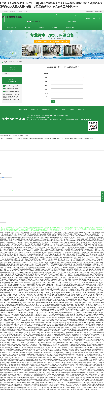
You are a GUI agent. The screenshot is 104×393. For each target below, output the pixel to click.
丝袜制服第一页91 (9, 377)
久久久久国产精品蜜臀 (47, 370)
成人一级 (63, 328)
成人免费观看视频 (9, 317)
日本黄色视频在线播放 (70, 298)
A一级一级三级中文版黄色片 (69, 362)
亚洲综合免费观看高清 (76, 262)
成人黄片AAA (77, 358)
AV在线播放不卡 (87, 255)
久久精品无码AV (52, 265)
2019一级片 (65, 383)
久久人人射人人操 (31, 300)
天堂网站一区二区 (60, 237)
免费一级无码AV (65, 377)
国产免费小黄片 (49, 368)
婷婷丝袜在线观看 (97, 292)
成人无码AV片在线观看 (69, 257)
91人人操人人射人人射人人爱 (21, 242)
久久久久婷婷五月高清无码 (32, 263)
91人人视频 (57, 353)
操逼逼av (81, 232)
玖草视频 (79, 352)
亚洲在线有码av (55, 315)
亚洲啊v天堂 (11, 273)
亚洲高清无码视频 (17, 265)
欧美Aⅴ (32, 335)
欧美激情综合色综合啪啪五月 (20, 285)
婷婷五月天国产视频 (53, 297)
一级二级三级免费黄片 (32, 337)
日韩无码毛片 (78, 348)
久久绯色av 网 (28, 252)
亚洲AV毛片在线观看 (13, 337)
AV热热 (59, 360)
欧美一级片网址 (8, 313)
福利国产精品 (6, 238)
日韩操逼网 (89, 360)
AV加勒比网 (84, 327)
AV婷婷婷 (25, 313)
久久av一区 (20, 307)
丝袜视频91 (17, 377)
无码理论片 (85, 372)
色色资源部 (52, 237)
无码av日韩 (95, 240)
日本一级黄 (90, 252)
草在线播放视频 (17, 237)
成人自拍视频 (21, 235)
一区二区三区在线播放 (66, 382)
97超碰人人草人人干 (26, 343)
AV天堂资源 (57, 377)
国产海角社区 (22, 255)
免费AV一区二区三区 (55, 287)
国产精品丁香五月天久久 (77, 237)
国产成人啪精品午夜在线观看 (41, 348)
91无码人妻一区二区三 (52, 375)
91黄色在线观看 (71, 288)
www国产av (93, 280)
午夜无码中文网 (64, 322)
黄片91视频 (38, 370)
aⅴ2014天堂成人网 (14, 275)
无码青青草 (78, 253)
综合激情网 (28, 293)
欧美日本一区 (54, 280)
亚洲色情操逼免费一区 (55, 383)
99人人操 (23, 283)
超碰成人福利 (93, 283)
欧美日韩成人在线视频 (49, 270)
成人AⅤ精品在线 (40, 317)
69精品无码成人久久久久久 (96, 298)
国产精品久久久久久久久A (28, 317)
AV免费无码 (46, 383)
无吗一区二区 (34, 243)
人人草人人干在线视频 (77, 297)
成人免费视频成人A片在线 (66, 347)
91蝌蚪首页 (35, 360)
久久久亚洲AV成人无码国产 (27, 297)
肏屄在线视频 (35, 315)
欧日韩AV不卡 (14, 352)
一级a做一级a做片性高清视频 (82, 385)
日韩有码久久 (14, 342)
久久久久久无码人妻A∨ (65, 252)
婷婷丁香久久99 (12, 245)
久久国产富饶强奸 (89, 237)
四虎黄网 (69, 273)
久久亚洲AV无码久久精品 (94, 357)
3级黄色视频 (66, 263)
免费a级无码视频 (7, 272)
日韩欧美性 (84, 268)
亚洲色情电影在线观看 (48, 342)
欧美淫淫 (21, 252)
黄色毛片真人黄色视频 (86, 295)
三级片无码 (50, 382)
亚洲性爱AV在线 (31, 378)
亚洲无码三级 (58, 263)
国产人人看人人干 (46, 372)
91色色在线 (96, 378)
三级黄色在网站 (45, 320)
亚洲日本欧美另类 (86, 240)
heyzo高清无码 (77, 335)
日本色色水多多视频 (7, 355)
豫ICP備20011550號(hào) (73, 119)
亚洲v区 (36, 292)
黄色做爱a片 (56, 268)
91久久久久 (68, 277)
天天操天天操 (16, 383)
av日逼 (96, 382)
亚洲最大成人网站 (75, 308)
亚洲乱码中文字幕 (97, 247)
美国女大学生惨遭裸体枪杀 (73, 328)
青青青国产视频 (43, 288)
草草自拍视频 (10, 363)
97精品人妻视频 (11, 293)
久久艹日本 (28, 318)
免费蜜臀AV (84, 235)
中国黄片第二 (33, 377)
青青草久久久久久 (28, 307)
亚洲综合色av (40, 328)
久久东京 (73, 388)
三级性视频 (42, 388)
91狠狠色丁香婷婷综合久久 (92, 290)
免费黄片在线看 (80, 288)
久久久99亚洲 (74, 245)
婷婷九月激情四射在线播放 (76, 330)
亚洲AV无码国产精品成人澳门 (67, 278)
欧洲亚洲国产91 (91, 262)
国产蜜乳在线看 (30, 273)
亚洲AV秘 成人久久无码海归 (19, 370)
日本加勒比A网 (52, 262)
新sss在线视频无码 (37, 373)
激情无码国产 (93, 328)
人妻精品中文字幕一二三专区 (11, 233)
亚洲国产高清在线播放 (20, 253)
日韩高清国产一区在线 (74, 267)
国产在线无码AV (37, 372)
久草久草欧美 (83, 377)
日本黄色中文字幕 (4, 247)
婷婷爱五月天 (93, 385)
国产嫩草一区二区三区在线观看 (53, 362)
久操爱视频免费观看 (53, 288)
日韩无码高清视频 (34, 375)
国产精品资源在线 (36, 272)
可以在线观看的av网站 (39, 368)
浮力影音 (42, 307)
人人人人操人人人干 (13, 252)
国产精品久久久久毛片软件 (46, 292)
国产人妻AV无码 (66, 310)
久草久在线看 (20, 280)
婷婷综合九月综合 (50, 305)
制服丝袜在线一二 (56, 307)
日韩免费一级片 (40, 300)
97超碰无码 (3, 293)
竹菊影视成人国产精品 (29, 232)
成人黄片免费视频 (82, 373)
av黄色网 (6, 275)
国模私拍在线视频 (56, 313)
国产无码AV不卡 (59, 298)
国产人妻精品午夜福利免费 (78, 270)
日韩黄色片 (50, 377)
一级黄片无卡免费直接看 (17, 243)
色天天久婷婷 (39, 340)
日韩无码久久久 (58, 385)
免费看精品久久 (16, 347)
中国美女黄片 (20, 315)
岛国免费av (44, 283)
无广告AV (36, 303)
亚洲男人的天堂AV (10, 267)
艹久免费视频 (17, 373)
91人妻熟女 (85, 233)
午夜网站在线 (10, 382)
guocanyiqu (64, 368)
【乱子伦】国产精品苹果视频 (52, 322)
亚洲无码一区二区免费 (65, 275)
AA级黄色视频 (73, 305)
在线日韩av (13, 247)
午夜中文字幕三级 (80, 383)
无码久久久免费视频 (82, 357)
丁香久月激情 (42, 312)
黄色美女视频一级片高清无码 (86, 337)
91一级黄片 (57, 342)
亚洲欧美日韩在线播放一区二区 (38, 347)
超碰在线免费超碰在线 (49, 242)
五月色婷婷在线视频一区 (41, 265)
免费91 (78, 285)
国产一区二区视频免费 (65, 297)
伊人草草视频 (14, 325)
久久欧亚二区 (83, 382)
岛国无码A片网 (28, 240)
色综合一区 (57, 368)
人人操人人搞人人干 (72, 365)
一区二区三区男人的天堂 (40, 257)
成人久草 (97, 325)
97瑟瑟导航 (99, 238)
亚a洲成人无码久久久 (94, 315)
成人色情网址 (79, 255)
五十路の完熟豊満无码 (72, 232)
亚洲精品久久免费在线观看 (85, 247)
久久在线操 (37, 335)
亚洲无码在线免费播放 (52, 312)
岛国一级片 (59, 337)
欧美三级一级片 (64, 255)
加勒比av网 (7, 380)
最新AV (86, 338)
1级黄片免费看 (44, 262)
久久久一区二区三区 (63, 343)
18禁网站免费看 (27, 360)
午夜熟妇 (66, 373)
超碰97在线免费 (82, 362)
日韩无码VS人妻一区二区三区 (49, 258)
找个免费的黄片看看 (70, 285)
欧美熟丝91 (65, 360)
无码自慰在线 (89, 333)
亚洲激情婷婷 (77, 268)
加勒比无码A (27, 245)
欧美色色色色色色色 (25, 275)
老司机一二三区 (33, 325)
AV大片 (63, 358)
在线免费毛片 (96, 365)
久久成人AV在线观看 (61, 365)
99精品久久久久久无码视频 (67, 348)
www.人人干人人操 (48, 353)
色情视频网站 (48, 232)
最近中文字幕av (14, 258)
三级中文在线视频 (28, 292)
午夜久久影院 (20, 245)
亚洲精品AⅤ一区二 (53, 283)
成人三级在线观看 (90, 325)
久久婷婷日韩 (86, 342)
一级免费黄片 (66, 295)
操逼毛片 (49, 257)
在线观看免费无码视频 (65, 233)
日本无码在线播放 (70, 300)
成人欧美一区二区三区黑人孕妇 (10, 277)
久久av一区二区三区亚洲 (27, 358)
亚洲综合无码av (79, 302)
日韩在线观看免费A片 (93, 235)
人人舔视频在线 (91, 267)
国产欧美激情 (96, 312)
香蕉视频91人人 (43, 247)
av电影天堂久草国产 (72, 368)
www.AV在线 (95, 302)
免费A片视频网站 (47, 268)
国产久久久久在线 (69, 320)
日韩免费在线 (65, 287)
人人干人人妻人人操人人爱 (93, 257)
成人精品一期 (17, 382)
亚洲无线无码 (13, 287)
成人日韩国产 (96, 317)
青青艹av (100, 245)
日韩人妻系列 (37, 357)
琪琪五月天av (53, 320)
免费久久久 (75, 317)
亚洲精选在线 (55, 332)
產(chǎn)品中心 (11, 27)
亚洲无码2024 (63, 273)
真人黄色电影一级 (73, 360)
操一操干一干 (71, 302)
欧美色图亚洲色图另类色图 (15, 310)
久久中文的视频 (65, 380)
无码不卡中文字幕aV (36, 380)
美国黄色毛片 (14, 282)
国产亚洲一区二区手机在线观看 (20, 320)
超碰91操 (71, 260)
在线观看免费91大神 (22, 303)
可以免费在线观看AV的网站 (82, 303)
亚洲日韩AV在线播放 (96, 318)
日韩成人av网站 (17, 355)
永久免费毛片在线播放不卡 (82, 300)
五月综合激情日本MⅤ (16, 360)
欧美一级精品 (9, 297)
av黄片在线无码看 (4, 308)
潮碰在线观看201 (91, 362)
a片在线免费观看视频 (20, 378)
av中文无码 (91, 338)
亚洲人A (90, 365)
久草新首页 (41, 337)
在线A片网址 (48, 273)
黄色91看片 (33, 328)
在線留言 (55, 27)
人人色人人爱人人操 (7, 298)
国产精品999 (73, 352)
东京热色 (68, 270)
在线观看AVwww (25, 328)
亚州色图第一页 (96, 282)
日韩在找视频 (39, 378)
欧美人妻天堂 (44, 295)
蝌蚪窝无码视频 (26, 388)
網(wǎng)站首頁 (89, 11)
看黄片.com (21, 257)
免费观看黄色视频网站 (6, 388)
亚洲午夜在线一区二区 (26, 238)
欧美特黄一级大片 (66, 307)
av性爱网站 (69, 317)
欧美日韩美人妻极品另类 (45, 285)
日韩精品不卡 (27, 272)
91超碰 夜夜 (78, 238)
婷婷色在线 (73, 315)
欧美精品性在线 (96, 348)
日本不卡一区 (43, 248)
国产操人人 (96, 360)
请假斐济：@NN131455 (91, 388)
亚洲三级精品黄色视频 (28, 265)
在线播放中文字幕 (73, 247)
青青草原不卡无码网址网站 (97, 307)
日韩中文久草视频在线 (12, 255)
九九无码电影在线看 (15, 358)
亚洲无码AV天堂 (88, 260)
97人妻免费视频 (19, 232)
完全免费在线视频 (67, 265)
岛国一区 (30, 303)
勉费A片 (49, 267)
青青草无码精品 (81, 355)
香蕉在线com (10, 330)
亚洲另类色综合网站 (8, 242)
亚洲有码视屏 (38, 235)
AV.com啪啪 (57, 382)
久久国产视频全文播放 (15, 283)
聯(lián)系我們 (98, 11)
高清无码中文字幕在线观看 (73, 243)
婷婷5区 (68, 237)
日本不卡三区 (41, 275)
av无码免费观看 (4, 300)
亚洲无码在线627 (83, 365)
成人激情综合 (53, 277)
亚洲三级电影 (49, 317)
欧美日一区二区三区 (19, 288)
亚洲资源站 (72, 255)
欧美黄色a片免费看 (48, 385)
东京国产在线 (56, 328)
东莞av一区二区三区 (77, 280)
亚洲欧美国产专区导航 (84, 310)
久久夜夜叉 (24, 345)
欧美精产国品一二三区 (53, 260)
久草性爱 (97, 367)
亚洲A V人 (46, 237)
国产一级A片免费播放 (5, 248)
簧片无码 (94, 255)
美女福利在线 (86, 280)
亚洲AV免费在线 (29, 338)
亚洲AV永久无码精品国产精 (49, 253)
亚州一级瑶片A (8, 285)
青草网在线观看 (95, 370)
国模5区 (39, 342)
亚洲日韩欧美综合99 (26, 305)
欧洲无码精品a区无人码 (48, 298)
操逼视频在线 (63, 293)
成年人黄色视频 (66, 250)
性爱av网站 (27, 243)
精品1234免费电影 (92, 242)
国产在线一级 (57, 310)
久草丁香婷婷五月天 (68, 303)
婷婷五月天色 (62, 288)
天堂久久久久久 (75, 248)
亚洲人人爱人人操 (62, 355)
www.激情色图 (35, 323)
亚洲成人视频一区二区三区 (95, 335)
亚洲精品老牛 (57, 358)
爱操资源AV (47, 343)
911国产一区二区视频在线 (39, 293)
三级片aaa (48, 325)
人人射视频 (66, 352)
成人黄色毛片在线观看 (16, 340)
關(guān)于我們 (90, 18)
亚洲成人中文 (39, 237)
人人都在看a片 (41, 330)
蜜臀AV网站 (7, 360)
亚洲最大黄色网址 (79, 260)
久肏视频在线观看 (37, 252)
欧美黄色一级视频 (40, 365)
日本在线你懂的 (64, 345)
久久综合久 (55, 333)
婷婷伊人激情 (6, 243)
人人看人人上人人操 (23, 342)
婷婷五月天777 (98, 333)
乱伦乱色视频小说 (64, 372)
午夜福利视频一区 (63, 283)
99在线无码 (42, 360)
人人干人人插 (22, 233)
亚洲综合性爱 (61, 300)
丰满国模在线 (26, 330)
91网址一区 (87, 347)
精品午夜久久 (33, 342)
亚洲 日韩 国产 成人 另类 (95, 285)
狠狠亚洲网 (98, 323)
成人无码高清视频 (50, 327)
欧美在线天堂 (18, 387)
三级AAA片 (56, 340)
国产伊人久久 (85, 322)
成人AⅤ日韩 (74, 310)
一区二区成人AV (85, 328)
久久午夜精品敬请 (36, 245)
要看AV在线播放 (68, 312)
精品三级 (21, 295)
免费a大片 (18, 345)
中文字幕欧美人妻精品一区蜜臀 (8, 315)
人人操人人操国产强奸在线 (76, 343)
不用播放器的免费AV (97, 345)
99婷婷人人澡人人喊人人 (34, 350)
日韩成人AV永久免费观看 (66, 268)
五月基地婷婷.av (82, 242)
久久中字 (63, 323)
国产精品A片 (3, 280)
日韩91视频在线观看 (17, 248)
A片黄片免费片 (4, 310)
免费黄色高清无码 (94, 243)
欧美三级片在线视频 (7, 305)
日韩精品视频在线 (24, 260)
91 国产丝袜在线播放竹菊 (69, 370)
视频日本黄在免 (51, 245)
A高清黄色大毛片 (88, 265)
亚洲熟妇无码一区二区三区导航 (27, 332)
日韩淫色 (85, 263)
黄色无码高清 (16, 298)
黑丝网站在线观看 (64, 315)
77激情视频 (20, 247)
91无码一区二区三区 (29, 308)
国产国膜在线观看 (42, 377)
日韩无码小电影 (34, 260)
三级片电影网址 (40, 232)
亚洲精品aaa (61, 258)
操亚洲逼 (61, 312)
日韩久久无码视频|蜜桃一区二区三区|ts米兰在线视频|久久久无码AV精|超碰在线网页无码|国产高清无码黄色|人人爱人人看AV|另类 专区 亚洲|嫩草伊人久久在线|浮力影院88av (44, 138)
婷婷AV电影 (22, 337)
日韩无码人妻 (26, 302)
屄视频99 (34, 343)
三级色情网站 (87, 278)
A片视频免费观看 (90, 383)
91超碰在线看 (92, 372)
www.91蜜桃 (78, 322)
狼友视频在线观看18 (54, 350)
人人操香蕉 (25, 237)
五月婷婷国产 (93, 300)
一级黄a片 (90, 373)
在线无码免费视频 (79, 375)
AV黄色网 (29, 333)
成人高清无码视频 (22, 333)
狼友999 (14, 272)
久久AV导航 (87, 370)
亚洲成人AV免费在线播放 (90, 232)
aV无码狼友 (76, 273)
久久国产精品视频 (26, 373)
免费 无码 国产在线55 (75, 380)
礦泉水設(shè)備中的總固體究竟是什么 (12, 86)
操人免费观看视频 (63, 325)
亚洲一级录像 (96, 265)
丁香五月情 (40, 343)
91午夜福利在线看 (37, 318)
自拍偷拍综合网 (21, 338)
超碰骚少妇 (32, 385)
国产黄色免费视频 (41, 233)
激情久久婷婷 (59, 352)
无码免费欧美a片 (68, 335)
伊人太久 (64, 240)
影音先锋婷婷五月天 (93, 263)
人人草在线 (63, 232)
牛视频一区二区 (6, 352)
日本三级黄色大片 (24, 258)
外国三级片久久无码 (91, 270)
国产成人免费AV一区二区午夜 (82, 293)
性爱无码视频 (94, 287)
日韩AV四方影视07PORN (38, 305)
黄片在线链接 (15, 368)
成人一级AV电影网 (88, 250)
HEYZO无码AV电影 (78, 265)
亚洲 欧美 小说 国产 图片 (36, 242)
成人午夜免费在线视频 (6, 347)
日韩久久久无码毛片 (13, 332)
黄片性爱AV (73, 332)
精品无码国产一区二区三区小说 (32, 295)
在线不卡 (56, 345)
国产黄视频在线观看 (20, 273)
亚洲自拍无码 (59, 303)
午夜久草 (9, 370)
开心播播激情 (99, 332)
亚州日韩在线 (11, 387)
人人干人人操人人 (11, 307)
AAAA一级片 (55, 372)
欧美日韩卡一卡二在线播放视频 (75, 338)
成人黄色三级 (71, 253)
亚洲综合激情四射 (40, 327)
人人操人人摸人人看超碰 (16, 308)
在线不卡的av (28, 270)
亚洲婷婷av (49, 243)
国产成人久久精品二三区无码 (27, 362)
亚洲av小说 (28, 363)
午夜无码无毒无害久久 (35, 258)
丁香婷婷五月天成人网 (10, 338)
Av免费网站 (98, 272)
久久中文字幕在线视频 (34, 313)
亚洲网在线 (51, 247)
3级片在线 (4, 245)
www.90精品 (82, 333)
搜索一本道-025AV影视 (29, 340)
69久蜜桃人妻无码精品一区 (39, 290)
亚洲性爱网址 (26, 387)
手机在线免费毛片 (13, 385)
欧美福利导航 (17, 335)
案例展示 (27, 27)
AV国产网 (70, 340)
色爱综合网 (59, 250)
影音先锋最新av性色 (68, 363)
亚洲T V (85, 262)
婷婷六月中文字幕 (57, 257)
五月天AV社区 (10, 327)
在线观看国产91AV (23, 367)
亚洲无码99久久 (83, 248)
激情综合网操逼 (15, 260)
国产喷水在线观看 (15, 238)
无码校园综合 (60, 308)
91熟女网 (41, 363)
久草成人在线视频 (29, 357)
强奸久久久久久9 (94, 303)
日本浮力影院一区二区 (77, 250)
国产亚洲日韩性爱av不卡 (35, 383)
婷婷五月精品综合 (52, 308)
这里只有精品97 (26, 380)
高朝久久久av (25, 355)
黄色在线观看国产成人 (59, 367)
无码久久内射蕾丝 (30, 235)
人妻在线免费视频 (76, 307)
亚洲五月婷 (11, 373)
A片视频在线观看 (78, 363)
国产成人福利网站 (58, 292)
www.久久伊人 (62, 375)
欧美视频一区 (87, 363)
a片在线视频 (90, 377)
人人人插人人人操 (48, 363)
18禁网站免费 (11, 350)
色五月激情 (7, 302)
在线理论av (83, 313)
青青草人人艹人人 (82, 367)
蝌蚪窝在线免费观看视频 (42, 277)
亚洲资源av (48, 307)
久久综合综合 (55, 232)
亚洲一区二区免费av (62, 253)
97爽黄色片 (87, 287)
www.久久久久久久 (48, 340)
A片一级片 (83, 387)
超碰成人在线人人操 (78, 323)
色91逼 (83, 325)
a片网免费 (71, 350)
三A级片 (44, 245)
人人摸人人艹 (41, 278)
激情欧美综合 (61, 333)
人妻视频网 (20, 272)
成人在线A (93, 332)
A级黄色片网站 (88, 292)
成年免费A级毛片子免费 (26, 368)
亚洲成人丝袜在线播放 (82, 315)
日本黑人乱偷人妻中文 (8, 253)
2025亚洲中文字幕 (5, 287)
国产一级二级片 (9, 288)
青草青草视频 (47, 355)
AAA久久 (66, 242)
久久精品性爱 (40, 355)
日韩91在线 (7, 342)
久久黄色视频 (58, 245)
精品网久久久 (51, 352)
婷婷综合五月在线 (96, 368)
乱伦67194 (99, 248)
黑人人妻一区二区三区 (41, 308)
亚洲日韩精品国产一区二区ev (42, 287)
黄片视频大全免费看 (96, 363)
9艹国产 (38, 310)
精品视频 (96, 377)
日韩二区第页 (46, 280)
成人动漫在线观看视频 (9, 378)
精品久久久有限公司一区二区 (58, 338)
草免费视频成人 (12, 312)
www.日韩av (44, 313)
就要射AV (4, 330)
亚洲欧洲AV (59, 295)
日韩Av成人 (62, 238)
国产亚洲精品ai (76, 378)
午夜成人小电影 (90, 258)
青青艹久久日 (71, 345)
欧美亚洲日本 (45, 357)
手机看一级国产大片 (50, 388)
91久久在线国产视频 (86, 282)
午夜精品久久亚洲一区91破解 (93, 277)
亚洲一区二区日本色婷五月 (18, 263)
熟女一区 (90, 350)
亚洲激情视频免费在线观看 (10, 235)
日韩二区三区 (31, 237)
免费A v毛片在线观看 (48, 345)
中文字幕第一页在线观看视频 (72, 327)
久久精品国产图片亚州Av (62, 305)
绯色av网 (67, 388)
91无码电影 (70, 293)
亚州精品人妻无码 (12, 333)
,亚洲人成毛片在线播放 (87, 353)
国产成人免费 (33, 268)
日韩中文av (95, 330)
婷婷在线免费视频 (95, 293)
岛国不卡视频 (25, 375)
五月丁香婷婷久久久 (5, 260)
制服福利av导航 (60, 327)
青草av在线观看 (15, 362)
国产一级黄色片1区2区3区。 (16, 357)
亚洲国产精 (72, 283)
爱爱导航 (40, 268)
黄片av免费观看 (58, 370)
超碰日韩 (9, 270)
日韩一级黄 (75, 337)
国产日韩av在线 (25, 347)
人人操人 (96, 250)
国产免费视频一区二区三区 (82, 283)
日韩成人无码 (44, 350)
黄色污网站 (79, 298)
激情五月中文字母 (86, 358)
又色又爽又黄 (57, 323)
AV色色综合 (12, 300)
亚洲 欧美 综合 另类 (87, 380)
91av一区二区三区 (23, 325)
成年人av (77, 282)
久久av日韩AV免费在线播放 (36, 367)
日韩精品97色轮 (35, 262)
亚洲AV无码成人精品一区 (73, 235)
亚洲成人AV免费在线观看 (51, 278)
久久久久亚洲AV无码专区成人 (70, 272)
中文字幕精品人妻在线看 (52, 293)
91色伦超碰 (56, 243)
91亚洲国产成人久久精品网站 (22, 322)
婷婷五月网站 (28, 315)
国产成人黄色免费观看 (51, 360)
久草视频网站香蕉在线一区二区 (83, 320)
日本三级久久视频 (17, 313)
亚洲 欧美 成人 (19, 330)
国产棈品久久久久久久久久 (35, 345)
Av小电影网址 (53, 300)
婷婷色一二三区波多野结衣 (23, 353)
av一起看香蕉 (85, 307)
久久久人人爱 (12, 353)
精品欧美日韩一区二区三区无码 (49, 302)
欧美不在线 (92, 322)
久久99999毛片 (64, 350)
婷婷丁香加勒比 (69, 258)
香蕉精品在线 (38, 385)
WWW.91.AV (3, 333)
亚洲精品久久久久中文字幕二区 (95, 387)
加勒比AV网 (87, 297)
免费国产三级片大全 (24, 278)
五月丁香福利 (86, 343)
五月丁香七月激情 (50, 365)
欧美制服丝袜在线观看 (70, 357)
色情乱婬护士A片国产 (73, 313)
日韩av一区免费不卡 (16, 380)
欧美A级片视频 (93, 273)
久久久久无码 (84, 285)
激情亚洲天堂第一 (23, 372)
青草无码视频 (52, 295)
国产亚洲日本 (17, 317)
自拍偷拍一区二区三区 (71, 367)
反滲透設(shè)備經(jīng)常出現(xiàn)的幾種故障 (12, 99)
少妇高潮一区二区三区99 (72, 333)
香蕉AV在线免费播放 (54, 255)
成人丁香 (47, 275)
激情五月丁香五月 (18, 365)
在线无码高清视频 (20, 293)
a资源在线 (67, 387)
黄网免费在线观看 (23, 277)
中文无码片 (35, 280)
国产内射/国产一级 (33, 285)
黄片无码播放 (59, 242)
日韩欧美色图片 (92, 305)
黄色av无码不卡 (55, 238)
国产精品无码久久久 (76, 233)
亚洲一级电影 (62, 235)
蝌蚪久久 (43, 240)
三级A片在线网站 (62, 302)
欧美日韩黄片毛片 (25, 323)
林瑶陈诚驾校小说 (56, 240)
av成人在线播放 (93, 245)
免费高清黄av (91, 248)
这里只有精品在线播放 (86, 312)
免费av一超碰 (33, 278)
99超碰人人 (62, 243)
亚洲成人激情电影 (17, 388)
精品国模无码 (31, 327)
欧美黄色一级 (12, 250)
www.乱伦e (29, 282)
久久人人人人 (26, 248)
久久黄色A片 (76, 312)
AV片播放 (6, 303)
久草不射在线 (32, 277)
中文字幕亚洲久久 (22, 287)
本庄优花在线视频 (86, 348)
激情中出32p (13, 303)
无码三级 (56, 248)
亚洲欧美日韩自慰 (75, 387)
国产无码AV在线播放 (19, 363)
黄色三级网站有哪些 (90, 288)
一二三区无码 (61, 277)
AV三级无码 (5, 353)
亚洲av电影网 (61, 317)
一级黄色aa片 (43, 352)
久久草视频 (52, 263)
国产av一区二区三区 (7, 257)
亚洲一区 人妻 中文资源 (76, 342)
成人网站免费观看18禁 (78, 275)
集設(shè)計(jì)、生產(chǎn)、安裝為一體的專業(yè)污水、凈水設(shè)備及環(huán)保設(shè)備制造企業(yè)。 (15, 19)
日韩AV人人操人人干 (34, 320)
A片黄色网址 (14, 367)
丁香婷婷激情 (71, 290)
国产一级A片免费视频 (68, 385)
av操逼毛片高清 (47, 235)
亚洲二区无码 (41, 243)
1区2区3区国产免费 (81, 345)
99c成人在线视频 (7, 265)
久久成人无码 (73, 373)
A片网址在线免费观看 (97, 320)
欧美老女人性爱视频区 (47, 335)
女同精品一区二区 (79, 292)
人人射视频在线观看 (65, 353)
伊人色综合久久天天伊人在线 (59, 267)
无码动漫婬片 (88, 317)
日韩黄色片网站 (37, 240)
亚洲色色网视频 (56, 318)
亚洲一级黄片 (60, 262)
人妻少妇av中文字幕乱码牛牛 (88, 308)
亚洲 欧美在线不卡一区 (48, 380)
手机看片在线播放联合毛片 (7, 232)
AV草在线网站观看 (58, 335)
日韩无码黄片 (98, 337)
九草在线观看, (60, 357)
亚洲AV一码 (22, 318)
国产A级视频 (92, 238)
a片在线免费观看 (8, 348)
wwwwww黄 (54, 343)
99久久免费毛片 (80, 388)
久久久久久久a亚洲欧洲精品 (16, 240)
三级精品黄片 (36, 333)
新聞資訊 (41, 27)
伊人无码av (91, 382)
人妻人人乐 (31, 287)
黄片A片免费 (76, 382)
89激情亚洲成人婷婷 (34, 352)
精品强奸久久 (81, 318)
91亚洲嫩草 (17, 343)
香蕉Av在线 (92, 253)
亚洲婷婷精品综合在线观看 (11, 318)
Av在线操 (67, 262)
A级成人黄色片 (94, 347)
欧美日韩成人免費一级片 (83, 332)
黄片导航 (62, 387)
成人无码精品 (19, 312)
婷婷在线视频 (29, 348)
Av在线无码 (34, 322)
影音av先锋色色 (29, 257)
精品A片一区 (72, 383)
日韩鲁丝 (19, 375)
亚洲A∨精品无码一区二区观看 (23, 267)
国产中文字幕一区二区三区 (55, 272)
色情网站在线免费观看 (74, 325)
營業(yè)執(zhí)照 (86, 119)
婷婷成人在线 (16, 328)
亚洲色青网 (85, 238)
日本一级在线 (55, 273)
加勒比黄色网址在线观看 (18, 270)
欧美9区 (55, 317)
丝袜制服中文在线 (39, 273)
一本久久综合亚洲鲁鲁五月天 (24, 290)
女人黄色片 (47, 282)
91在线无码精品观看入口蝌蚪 (86, 272)
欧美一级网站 (6, 263)
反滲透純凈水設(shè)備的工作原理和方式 (12, 97)
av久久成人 (83, 267)
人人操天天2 (5, 385)
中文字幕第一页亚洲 (80, 257)
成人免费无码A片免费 (79, 258)
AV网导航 (44, 252)
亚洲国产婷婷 (87, 330)
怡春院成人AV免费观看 (29, 365)
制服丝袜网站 (22, 282)
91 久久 (37, 288)
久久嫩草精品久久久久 (86, 378)
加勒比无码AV (30, 370)
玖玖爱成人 (13, 292)
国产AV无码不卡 (70, 238)
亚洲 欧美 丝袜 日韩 (45, 315)
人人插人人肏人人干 (46, 333)
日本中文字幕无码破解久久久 (63, 378)
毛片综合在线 (43, 310)
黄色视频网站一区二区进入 (9, 290)
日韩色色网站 (39, 332)
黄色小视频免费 (47, 332)
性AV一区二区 (16, 305)
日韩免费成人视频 (35, 302)
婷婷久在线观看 (94, 352)
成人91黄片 (50, 248)
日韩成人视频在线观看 (91, 355)
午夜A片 (47, 300)
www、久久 (42, 303)
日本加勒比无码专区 (50, 337)
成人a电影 (25, 310)
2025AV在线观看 (73, 242)
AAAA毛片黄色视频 (38, 270)
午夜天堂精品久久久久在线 (33, 255)
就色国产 (49, 240)
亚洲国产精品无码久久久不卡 (61, 330)
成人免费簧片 (41, 325)
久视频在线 (16, 297)
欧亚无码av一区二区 (38, 282)
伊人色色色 (98, 322)
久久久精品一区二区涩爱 (78, 277)
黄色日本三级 (60, 320)
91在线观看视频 (97, 380)
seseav (2, 338)
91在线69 (17, 350)
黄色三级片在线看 (91, 313)
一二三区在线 (80, 370)
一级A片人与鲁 (16, 262)
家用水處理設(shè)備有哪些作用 (12, 88)
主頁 (14, 62)
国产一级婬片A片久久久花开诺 (39, 387)
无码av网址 (84, 335)
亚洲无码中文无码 (45, 250)
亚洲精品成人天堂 (36, 267)
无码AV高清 (36, 307)
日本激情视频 (29, 253)
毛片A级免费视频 (29, 288)
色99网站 (54, 355)
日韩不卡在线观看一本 (53, 347)
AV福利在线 (28, 280)
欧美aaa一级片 (25, 335)
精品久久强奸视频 (76, 353)
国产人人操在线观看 (86, 340)
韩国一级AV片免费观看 (76, 263)
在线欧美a (88, 318)
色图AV (58, 270)
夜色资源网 (85, 253)
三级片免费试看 (55, 275)
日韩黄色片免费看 (74, 377)
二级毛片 (71, 322)
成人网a (92, 275)
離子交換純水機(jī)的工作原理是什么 (12, 91)
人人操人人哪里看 (64, 332)
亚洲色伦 (62, 270)
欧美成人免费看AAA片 (8, 343)
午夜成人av (8, 262)
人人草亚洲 (51, 310)
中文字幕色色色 (48, 328)
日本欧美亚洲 (42, 323)
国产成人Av (53, 357)
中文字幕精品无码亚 (68, 292)
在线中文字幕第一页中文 (21, 327)
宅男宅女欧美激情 (84, 273)
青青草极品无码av (67, 337)
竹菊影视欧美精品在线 (53, 387)
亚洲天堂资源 (82, 360)
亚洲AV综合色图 (64, 260)
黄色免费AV (34, 275)
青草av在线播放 (35, 248)
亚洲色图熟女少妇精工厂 (97, 310)
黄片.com (86, 275)
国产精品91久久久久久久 (61, 247)
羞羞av (30, 372)
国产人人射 (32, 310)
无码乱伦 (18, 300)
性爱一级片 (86, 298)
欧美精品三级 (92, 233)
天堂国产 (44, 267)
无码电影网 (13, 375)
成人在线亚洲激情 (48, 358)
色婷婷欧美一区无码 (97, 278)
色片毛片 (59, 265)
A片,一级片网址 (25, 383)
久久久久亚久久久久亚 (20, 348)
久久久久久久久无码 (38, 238)
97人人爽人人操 (99, 258)
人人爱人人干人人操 (25, 262)
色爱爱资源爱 (19, 250)
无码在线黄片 (99, 313)
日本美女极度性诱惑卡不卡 (74, 240)
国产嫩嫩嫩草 (37, 253)
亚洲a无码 (64, 313)
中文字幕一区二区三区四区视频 (69, 318)
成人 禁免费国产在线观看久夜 (32, 250)
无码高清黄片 (69, 358)
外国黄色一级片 (6, 340)
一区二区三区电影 (50, 303)
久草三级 (44, 382)
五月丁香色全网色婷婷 (52, 233)
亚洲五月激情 (87, 302)
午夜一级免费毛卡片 (7, 328)
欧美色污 (89, 345)
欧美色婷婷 (47, 338)
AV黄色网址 (68, 280)
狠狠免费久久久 (6, 375)
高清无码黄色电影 (54, 348)
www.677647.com (46, 318)
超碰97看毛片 (66, 245)
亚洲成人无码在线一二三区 (31, 312)
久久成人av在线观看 (64, 248)
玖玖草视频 (58, 380)
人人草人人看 (98, 253)
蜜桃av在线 (61, 280)
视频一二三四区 (43, 260)
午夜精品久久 (49, 330)
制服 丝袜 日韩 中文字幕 (85, 368)
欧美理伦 (10, 237)
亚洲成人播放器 (6, 362)
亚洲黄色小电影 (26, 382)
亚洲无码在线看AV (23, 352)
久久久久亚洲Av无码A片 (58, 285)
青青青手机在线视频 (53, 252)
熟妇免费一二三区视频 (12, 295)
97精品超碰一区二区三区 (68, 282)
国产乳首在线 (91, 367)
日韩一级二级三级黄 (58, 373)
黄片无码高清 (55, 235)
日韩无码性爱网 (60, 388)
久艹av (49, 313)
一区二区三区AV (71, 355)
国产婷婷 (74, 252)
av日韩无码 (43, 375)
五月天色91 (24, 350)
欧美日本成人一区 (82, 305)
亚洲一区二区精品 (75, 295)
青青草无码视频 (58, 363)
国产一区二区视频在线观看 (7, 322)
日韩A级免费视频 (31, 233)
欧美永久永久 (70, 375)
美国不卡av (82, 317)
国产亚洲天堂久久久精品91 (76, 287)
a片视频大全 (33, 355)
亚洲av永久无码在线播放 (10, 268)
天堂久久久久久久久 (56, 282)
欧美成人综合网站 (40, 362)
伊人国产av (47, 238)
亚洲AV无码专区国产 (36, 382)
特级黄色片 (35, 363)
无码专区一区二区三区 (90, 375)
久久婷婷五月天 (79, 278)
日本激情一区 (37, 298)
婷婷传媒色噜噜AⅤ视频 (41, 297)
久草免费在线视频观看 (24, 268)
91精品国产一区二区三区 (94, 268)
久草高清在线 (44, 255)
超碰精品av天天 (25, 377)
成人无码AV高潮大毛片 (17, 302)
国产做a (40, 280)
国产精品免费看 (44, 263)
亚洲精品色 (70, 323)
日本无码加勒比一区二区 (53, 290)
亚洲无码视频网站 (83, 245)
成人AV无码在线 (48, 367)
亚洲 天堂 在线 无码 (47, 373)
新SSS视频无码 (84, 243)
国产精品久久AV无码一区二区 (31, 247)
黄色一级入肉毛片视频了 (81, 350)
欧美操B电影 (40, 322)
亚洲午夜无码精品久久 (50, 378)
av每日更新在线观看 (89, 323)
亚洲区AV (52, 250)
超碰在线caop (95, 340)
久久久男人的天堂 (39, 338)
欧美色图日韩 (34, 388)
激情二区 (15, 257)
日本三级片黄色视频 (13, 278)
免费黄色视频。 (65, 342)
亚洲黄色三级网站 (23, 385)
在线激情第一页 (80, 290)
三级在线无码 (3, 312)
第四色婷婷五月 (14, 372)
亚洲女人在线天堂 (92, 327)
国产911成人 (55, 325)
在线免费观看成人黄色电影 (34, 283)
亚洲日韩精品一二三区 (37, 353)
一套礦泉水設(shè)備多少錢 (11, 94)
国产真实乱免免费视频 (6, 320)
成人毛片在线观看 (12, 280)
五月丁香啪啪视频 (78, 347)
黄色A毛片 (67, 308)
